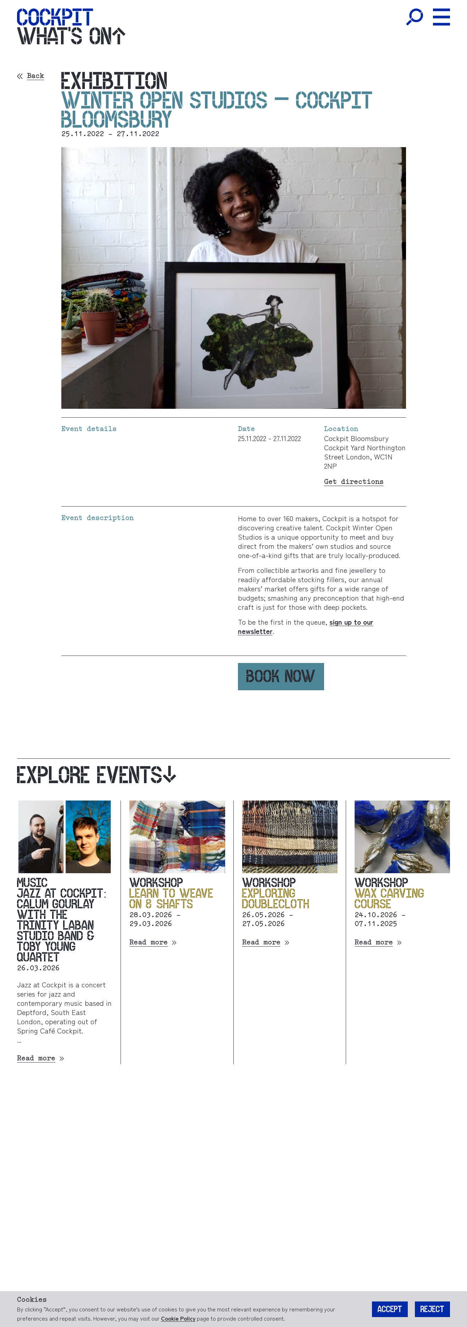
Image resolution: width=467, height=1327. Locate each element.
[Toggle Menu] (441, 17)
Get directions (354, 482)
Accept (390, 1309)
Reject (432, 1309)
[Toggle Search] (414, 17)
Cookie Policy (178, 1318)
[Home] (55, 17)
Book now (281, 676)
